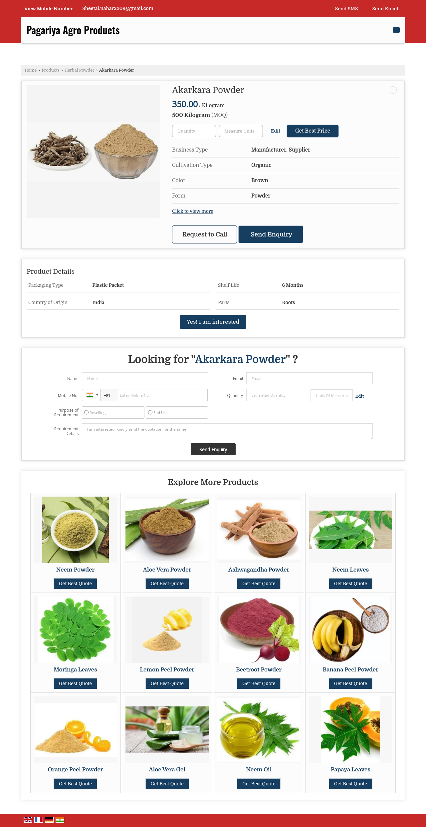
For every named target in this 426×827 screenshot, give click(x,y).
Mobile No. (68, 395)
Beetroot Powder (259, 669)
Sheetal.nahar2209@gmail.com (117, 8)
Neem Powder (75, 570)
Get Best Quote (75, 583)
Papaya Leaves (350, 769)
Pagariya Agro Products (72, 30)
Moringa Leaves (75, 669)
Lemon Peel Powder (167, 669)
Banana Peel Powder (351, 669)
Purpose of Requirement (66, 412)
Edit (275, 131)
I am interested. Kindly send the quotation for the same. (227, 431)
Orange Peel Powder (75, 769)
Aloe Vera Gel (167, 769)
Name (73, 378)
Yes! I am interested (213, 322)
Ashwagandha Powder (259, 570)
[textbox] (241, 131)
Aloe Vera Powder (167, 570)
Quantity (235, 395)
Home (31, 70)
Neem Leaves (350, 570)
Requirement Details (66, 431)
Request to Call (204, 234)
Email (238, 378)
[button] (48, 8)
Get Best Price (312, 131)
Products (51, 70)
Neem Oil (259, 769)
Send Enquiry (272, 234)
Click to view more (192, 211)
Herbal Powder (80, 70)
